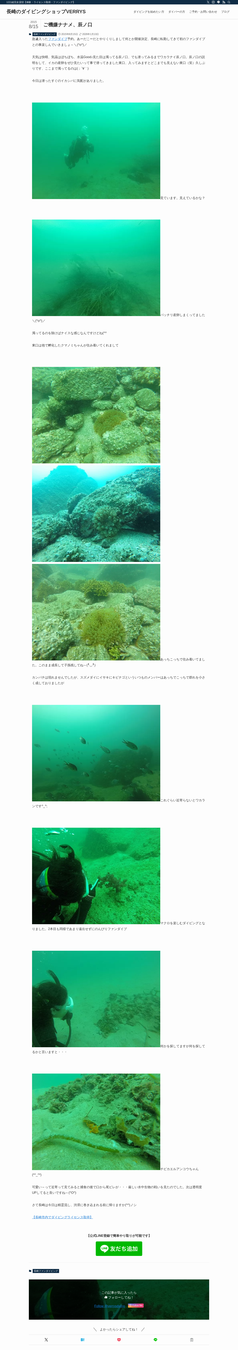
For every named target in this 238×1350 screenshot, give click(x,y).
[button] (46, 1339)
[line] (218, 2)
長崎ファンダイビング (44, 34)
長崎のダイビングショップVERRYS (46, 11)
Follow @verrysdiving (109, 1306)
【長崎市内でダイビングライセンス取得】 (62, 1217)
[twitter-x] (208, 2)
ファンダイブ (57, 39)
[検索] (229, 2)
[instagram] (213, 2)
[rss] (223, 2)
